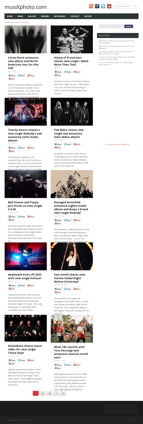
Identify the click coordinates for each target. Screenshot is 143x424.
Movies (88, 16)
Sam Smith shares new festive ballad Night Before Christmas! (69, 278)
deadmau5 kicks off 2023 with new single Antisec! (24, 276)
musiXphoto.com (25, 6)
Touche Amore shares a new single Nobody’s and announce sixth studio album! (25, 135)
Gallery (32, 16)
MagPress (126, 144)
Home (10, 16)
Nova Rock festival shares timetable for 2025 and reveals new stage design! (117, 58)
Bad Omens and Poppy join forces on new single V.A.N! (25, 205)
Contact (75, 16)
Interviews (59, 16)
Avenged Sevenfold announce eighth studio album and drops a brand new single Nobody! (71, 207)
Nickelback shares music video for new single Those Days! (25, 349)
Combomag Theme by (114, 144)
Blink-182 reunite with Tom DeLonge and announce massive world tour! (71, 352)
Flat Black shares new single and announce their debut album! (69, 133)
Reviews (45, 16)
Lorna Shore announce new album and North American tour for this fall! (23, 63)
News (20, 16)
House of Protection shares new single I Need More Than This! (71, 61)
